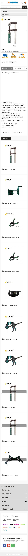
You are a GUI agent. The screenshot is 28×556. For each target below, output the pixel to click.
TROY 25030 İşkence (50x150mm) (9, 407)
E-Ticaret (9, 554)
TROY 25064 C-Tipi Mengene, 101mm (9, 305)
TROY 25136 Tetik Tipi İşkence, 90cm (9, 373)
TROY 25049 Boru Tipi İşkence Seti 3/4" (10, 203)
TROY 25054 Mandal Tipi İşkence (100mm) (10, 271)
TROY (3, 49)
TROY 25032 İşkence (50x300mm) (9, 441)
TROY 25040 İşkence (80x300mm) (9, 169)
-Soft (6, 554)
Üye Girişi (22, 3)
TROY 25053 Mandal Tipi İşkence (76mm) (10, 237)
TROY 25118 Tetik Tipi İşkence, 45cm (9, 339)
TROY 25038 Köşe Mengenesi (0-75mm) (10, 475)
